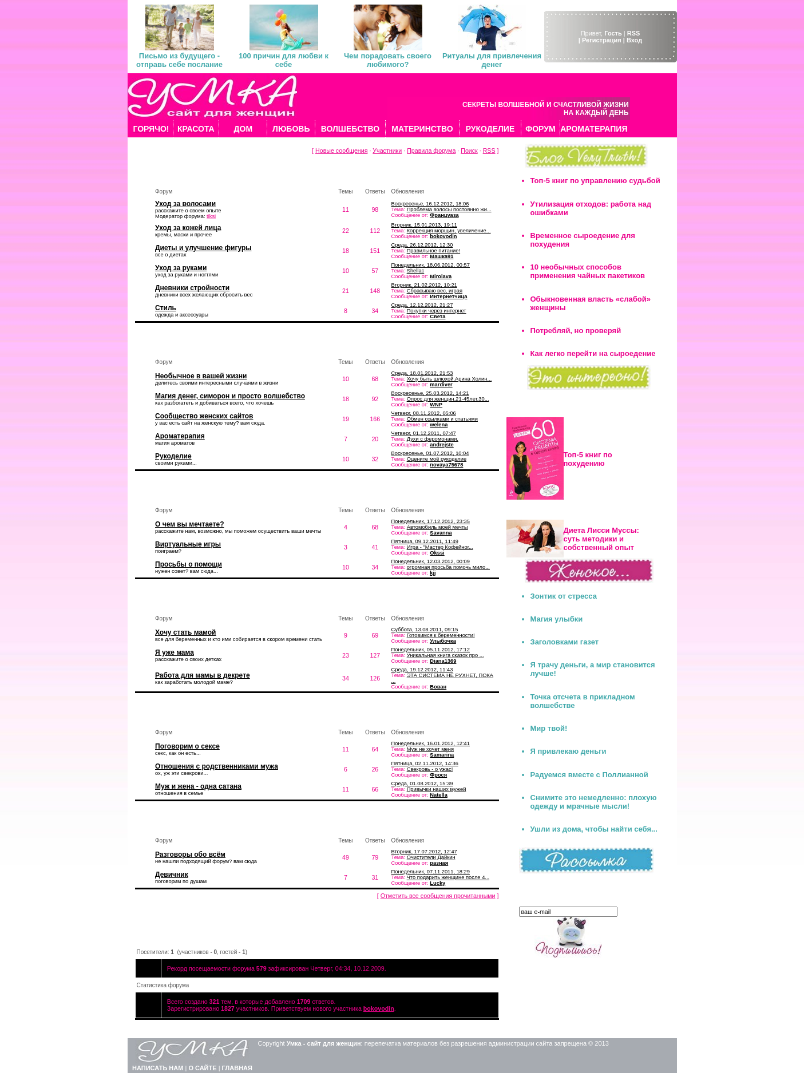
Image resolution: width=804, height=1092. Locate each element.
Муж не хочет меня (430, 749)
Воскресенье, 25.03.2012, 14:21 (430, 393)
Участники (387, 150)
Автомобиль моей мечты (437, 527)
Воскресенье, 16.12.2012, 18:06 (430, 204)
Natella (438, 795)
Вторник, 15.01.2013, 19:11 (424, 225)
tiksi (211, 216)
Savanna (440, 533)
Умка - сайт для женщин (324, 1043)
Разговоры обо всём (190, 854)
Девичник (171, 875)
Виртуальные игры (188, 544)
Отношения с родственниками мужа (216, 766)
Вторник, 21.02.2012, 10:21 (424, 285)
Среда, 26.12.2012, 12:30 (422, 245)
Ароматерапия (180, 436)
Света (437, 316)
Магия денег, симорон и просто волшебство (230, 396)
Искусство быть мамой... (194, 601)
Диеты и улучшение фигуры (203, 248)
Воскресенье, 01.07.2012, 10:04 (430, 453)
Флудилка (166, 823)
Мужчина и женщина (185, 715)
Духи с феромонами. (432, 439)
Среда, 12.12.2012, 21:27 (422, 305)
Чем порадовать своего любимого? (387, 60)
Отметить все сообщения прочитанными (438, 895)
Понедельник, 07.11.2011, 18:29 (430, 872)
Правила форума (431, 150)
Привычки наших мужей (436, 789)
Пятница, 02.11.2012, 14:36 (424, 763)
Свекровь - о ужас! (430, 769)
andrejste (441, 445)
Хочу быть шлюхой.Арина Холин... (449, 379)
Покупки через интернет (436, 311)
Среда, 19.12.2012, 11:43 (422, 669)
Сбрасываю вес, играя (434, 291)
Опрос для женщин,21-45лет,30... (448, 399)
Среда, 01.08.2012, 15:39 (422, 783)
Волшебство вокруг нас (192, 345)
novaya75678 (446, 465)
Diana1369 (443, 661)
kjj (432, 573)
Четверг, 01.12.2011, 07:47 (423, 433)
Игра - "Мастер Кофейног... (440, 547)
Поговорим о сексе (187, 746)
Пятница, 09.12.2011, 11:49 (424, 541)
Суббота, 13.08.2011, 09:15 (424, 629)
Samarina (442, 755)
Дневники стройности (192, 288)
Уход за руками (181, 268)
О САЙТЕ (202, 1068)
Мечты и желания (180, 493)
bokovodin (443, 236)
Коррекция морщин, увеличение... (449, 231)
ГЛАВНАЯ (237, 1068)
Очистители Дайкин (431, 857)
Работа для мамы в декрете (202, 675)
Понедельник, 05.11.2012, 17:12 (430, 649)
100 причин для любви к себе (283, 60)
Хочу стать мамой (185, 632)
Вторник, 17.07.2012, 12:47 (424, 851)
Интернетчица (448, 296)
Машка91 (441, 256)
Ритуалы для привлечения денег (491, 60)
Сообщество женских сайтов (204, 416)
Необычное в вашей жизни (201, 376)
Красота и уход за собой (193, 174)
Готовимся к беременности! (441, 635)
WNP (436, 404)
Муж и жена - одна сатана (198, 786)
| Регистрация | (602, 40)
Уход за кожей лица (188, 228)
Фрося (438, 775)
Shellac (416, 271)
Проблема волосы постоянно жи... (449, 209)
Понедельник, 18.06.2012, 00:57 (430, 265)
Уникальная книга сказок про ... (445, 655)
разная (439, 863)
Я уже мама (174, 652)
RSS (633, 33)
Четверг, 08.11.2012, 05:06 (423, 413)
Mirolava (440, 276)
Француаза (444, 215)
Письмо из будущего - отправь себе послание (179, 60)
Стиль (165, 308)
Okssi (437, 553)
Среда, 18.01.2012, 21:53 (422, 373)
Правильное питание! (433, 251)
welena (438, 425)
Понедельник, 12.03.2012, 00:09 (430, 561)
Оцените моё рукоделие (436, 459)
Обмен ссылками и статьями (442, 419)
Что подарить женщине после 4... (448, 877)
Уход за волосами (185, 204)
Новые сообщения (341, 150)
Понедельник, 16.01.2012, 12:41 (430, 743)
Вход (634, 40)
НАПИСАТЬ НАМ (157, 1068)
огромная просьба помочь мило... (448, 567)
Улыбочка (443, 641)
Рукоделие (173, 456)
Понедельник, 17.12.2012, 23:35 (430, 521)
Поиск (469, 150)
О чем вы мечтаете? (189, 524)
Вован (438, 687)
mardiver (441, 384)
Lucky (437, 883)
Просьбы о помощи (188, 564)
